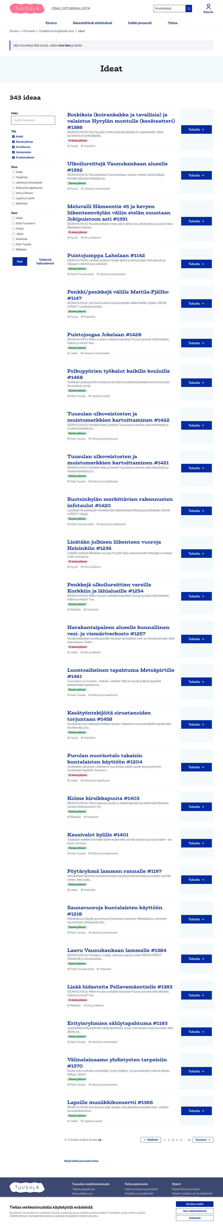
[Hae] (173, 8)
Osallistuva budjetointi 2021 (56, 31)
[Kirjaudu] (208, 8)
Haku (14, 113)
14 (189, 1139)
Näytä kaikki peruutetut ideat (81, 1161)
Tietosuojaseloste (83, 1189)
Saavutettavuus (82, 1193)
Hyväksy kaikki (194, 1204)
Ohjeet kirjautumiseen (186, 1189)
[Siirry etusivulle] (50, 8)
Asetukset (195, 1218)
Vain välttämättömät (194, 1211)
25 (101, 1139)
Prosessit (29, 31)
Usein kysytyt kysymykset (141, 1189)
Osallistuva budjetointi (139, 1193)
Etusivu (14, 31)
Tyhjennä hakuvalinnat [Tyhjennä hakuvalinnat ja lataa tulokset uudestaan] (45, 261)
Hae (20, 261)
